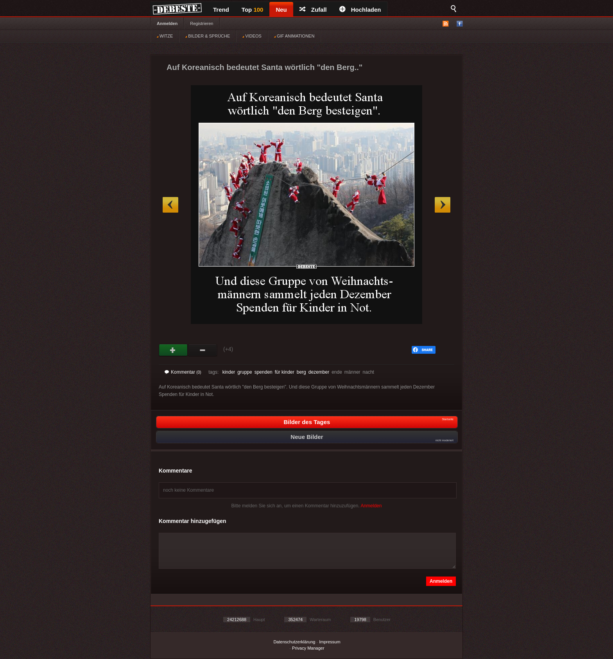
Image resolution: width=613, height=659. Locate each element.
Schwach (202, 350)
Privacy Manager (308, 648)
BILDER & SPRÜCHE (207, 36)
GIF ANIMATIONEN (294, 36)
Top (252, 9)
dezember (318, 372)
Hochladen (360, 9)
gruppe (244, 372)
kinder (228, 372)
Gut (173, 350)
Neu (281, 9)
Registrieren (201, 23)
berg (301, 372)
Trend (221, 9)
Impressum (329, 641)
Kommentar (183, 372)
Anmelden (167, 23)
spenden (263, 372)
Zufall (313, 9)
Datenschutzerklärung (294, 641)
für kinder (284, 372)
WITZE (165, 36)
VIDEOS (252, 36)
